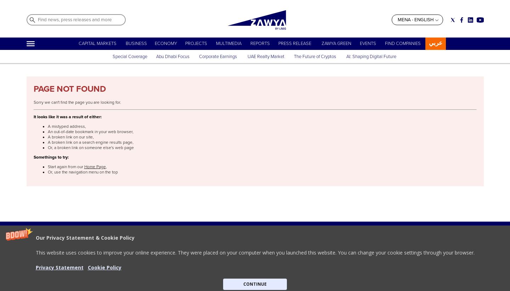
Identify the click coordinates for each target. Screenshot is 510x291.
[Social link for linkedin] (470, 20)
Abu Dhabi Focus (172, 56)
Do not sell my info (240, 271)
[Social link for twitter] (452, 20)
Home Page (95, 167)
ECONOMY (166, 43)
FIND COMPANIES (403, 43)
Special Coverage (130, 56)
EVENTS (368, 43)
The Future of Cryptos (315, 56)
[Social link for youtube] (480, 20)
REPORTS (260, 43)
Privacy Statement (239, 264)
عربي (435, 43)
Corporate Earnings (218, 56)
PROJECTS (196, 43)
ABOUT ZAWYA (120, 264)
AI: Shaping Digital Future (371, 56)
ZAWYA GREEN (336, 43)
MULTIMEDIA (229, 43)
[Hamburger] (31, 44)
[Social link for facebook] (461, 20)
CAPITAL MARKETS (98, 43)
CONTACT (114, 271)
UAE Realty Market (266, 56)
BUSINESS (136, 43)
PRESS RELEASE (295, 43)
